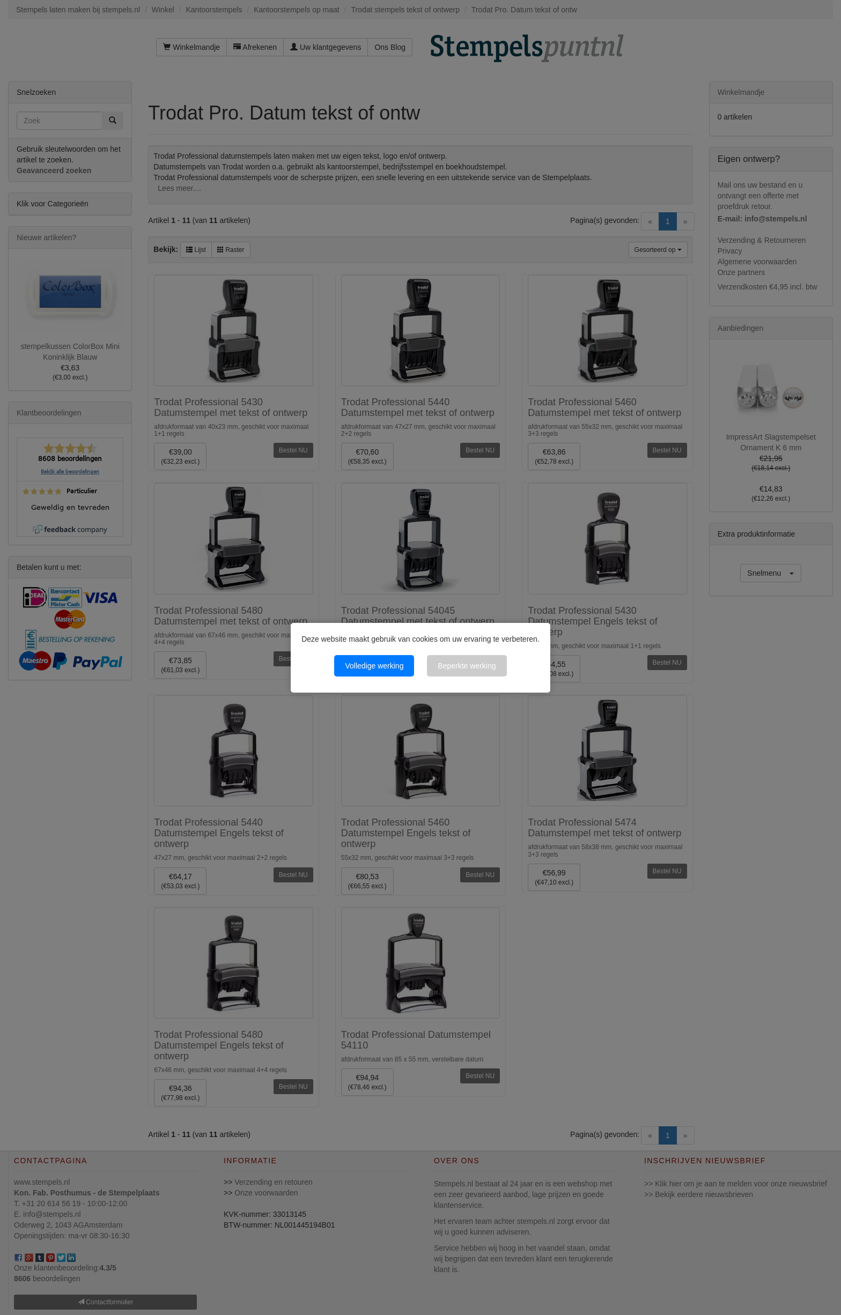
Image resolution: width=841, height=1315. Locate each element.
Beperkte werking (467, 666)
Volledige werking (374, 666)
